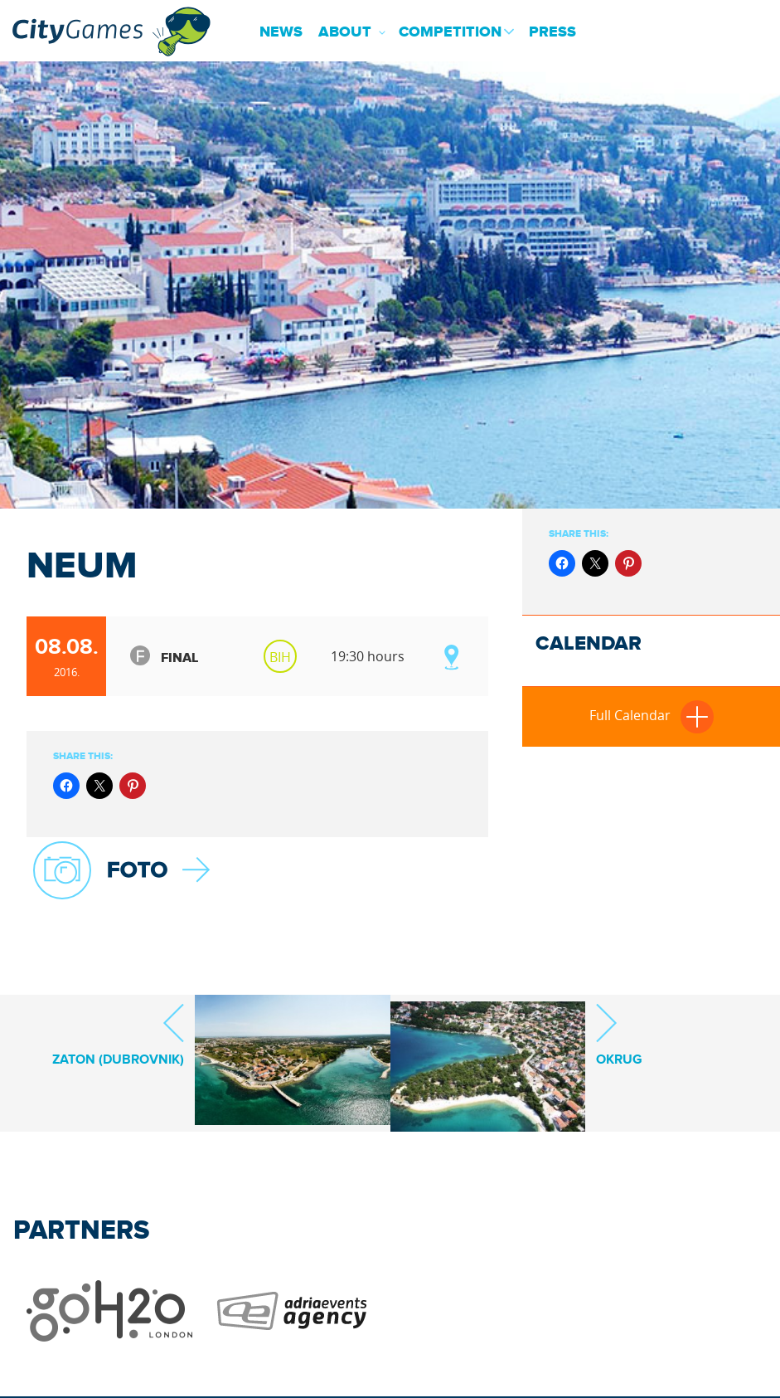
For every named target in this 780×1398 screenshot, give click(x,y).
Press (552, 32)
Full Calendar (651, 715)
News (281, 32)
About (344, 32)
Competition (450, 32)
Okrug (619, 1034)
